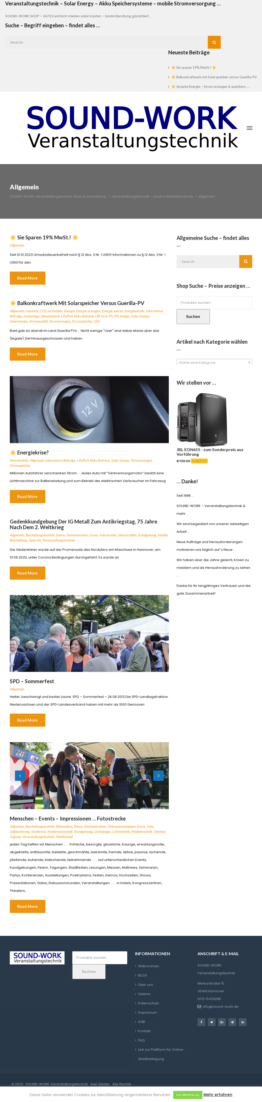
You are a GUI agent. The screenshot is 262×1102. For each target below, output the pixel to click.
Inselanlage (31, 320)
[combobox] (214, 366)
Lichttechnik (121, 835)
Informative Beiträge (60, 464)
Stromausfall (38, 325)
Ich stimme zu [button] (187, 1094)
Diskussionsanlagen (122, 830)
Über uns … (147, 984)
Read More (27, 281)
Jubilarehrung (20, 835)
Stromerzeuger (59, 325)
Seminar (160, 835)
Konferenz (38, 835)
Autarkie (32, 314)
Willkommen (148, 966)
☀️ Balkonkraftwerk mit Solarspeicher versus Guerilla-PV (214, 77)
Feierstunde (108, 539)
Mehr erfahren (217, 1094)
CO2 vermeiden (51, 314)
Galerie (144, 993)
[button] (20, 779)
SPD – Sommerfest (32, 685)
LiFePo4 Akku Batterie (77, 320)
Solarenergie (19, 325)
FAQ (141, 1040)
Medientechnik (142, 835)
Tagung (15, 840)
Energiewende (134, 314)
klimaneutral (50, 320)
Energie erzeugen (88, 314)
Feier (150, 830)
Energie (69, 314)
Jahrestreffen (127, 539)
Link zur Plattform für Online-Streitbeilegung (161, 1054)
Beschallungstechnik (40, 539)
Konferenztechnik (60, 835)
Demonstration (77, 539)
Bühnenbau (64, 830)
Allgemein (17, 249)
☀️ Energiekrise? (29, 456)
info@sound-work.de (221, 1006)
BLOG (142, 975)
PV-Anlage (122, 320)
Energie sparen (112, 314)
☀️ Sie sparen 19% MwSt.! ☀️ (193, 67)
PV (111, 320)
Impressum (147, 1012)
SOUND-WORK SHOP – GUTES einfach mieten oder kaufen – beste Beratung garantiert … (78, 16)
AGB (141, 1021)
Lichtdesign (102, 835)
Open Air (34, 544)
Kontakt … (146, 1031)
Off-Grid (101, 320)
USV (97, 325)
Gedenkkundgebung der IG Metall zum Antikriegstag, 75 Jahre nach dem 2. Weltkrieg (83, 528)
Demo (60, 539)
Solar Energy (140, 320)
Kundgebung (147, 539)
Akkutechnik (19, 464)
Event (94, 539)
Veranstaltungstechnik (59, 544)
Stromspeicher (82, 325)
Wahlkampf (64, 840)
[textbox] (214, 366)
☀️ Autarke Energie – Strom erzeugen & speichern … (210, 86)
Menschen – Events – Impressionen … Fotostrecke (68, 822)
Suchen (193, 320)
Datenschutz (148, 1003)
